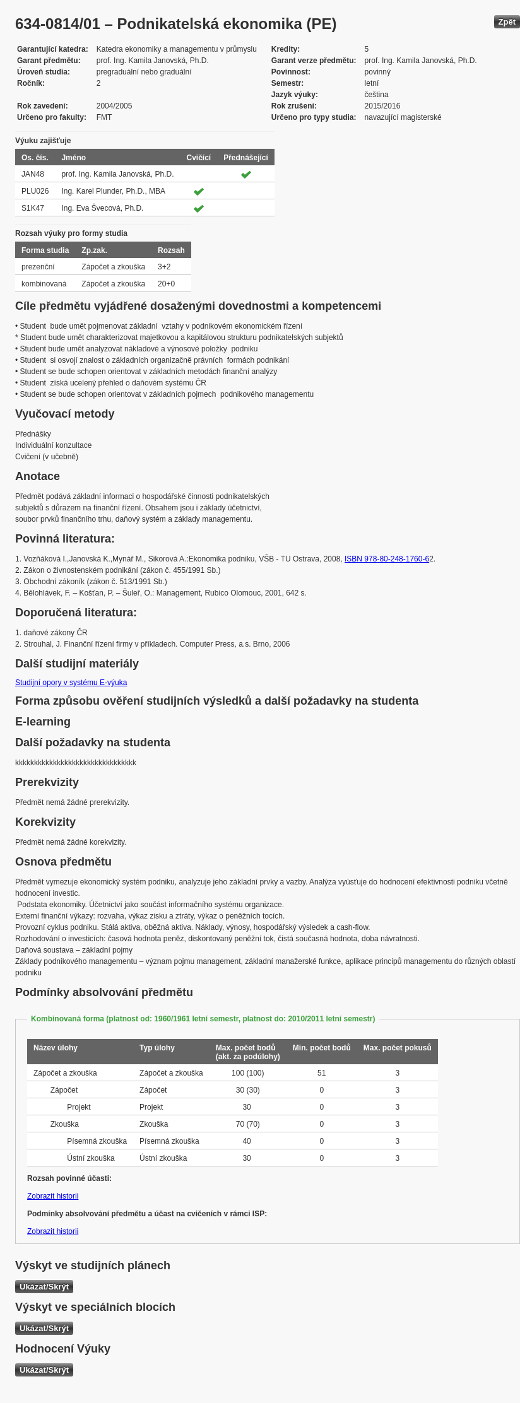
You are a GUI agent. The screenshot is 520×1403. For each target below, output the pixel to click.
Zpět (507, 21)
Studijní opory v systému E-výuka (71, 682)
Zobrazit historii (52, 1196)
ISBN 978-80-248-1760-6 (387, 559)
